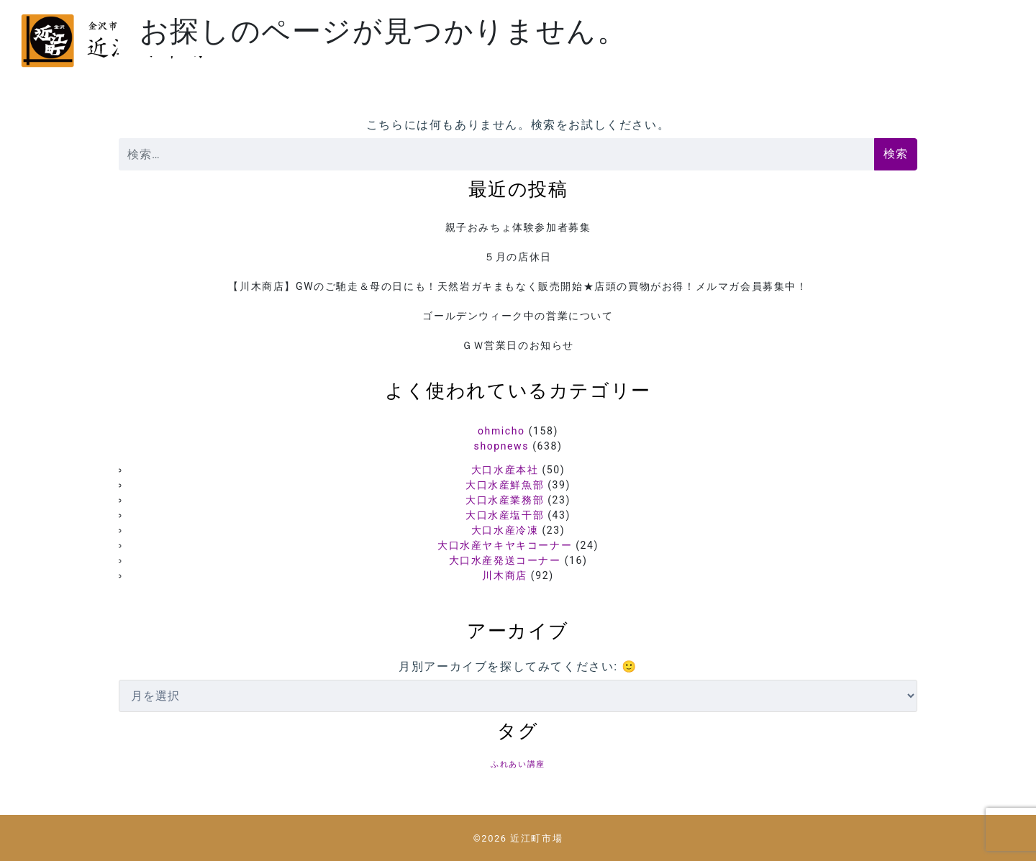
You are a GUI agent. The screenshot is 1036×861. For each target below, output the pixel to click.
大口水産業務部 (504, 500)
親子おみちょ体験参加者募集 (518, 227)
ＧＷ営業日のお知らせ (518, 345)
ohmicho (501, 431)
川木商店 (504, 575)
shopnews (501, 446)
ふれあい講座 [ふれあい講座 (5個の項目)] (518, 764)
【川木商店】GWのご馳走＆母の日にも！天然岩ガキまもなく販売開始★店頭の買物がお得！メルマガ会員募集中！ (517, 286)
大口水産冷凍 (505, 530)
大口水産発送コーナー (505, 560)
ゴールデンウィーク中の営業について (517, 316)
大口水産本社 (505, 469)
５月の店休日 (518, 257)
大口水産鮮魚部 (504, 485)
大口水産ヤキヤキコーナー (504, 545)
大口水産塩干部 (504, 515)
